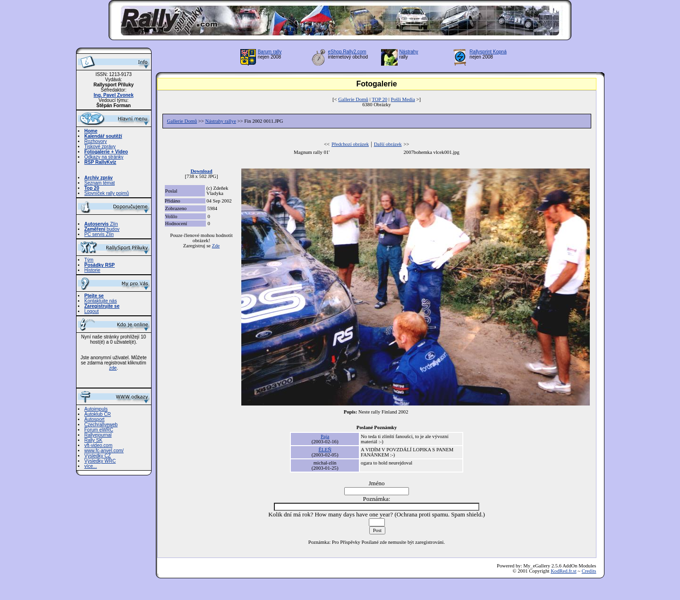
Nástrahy (408, 51)
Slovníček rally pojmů (107, 193)
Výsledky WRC (100, 461)
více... (91, 466)
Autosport (95, 419)
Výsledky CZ (98, 455)
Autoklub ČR (98, 414)
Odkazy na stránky (104, 157)
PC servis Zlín (99, 234)
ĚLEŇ (324, 449)
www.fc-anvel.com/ (104, 450)
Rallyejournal (98, 435)
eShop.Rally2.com (347, 51)
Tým (89, 259)
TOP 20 (379, 99)
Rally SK (93, 440)
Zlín (101, 224)
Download (201, 171)
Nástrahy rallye (220, 121)
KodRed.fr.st (563, 571)
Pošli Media (403, 99)
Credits (589, 571)
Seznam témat (100, 183)
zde (113, 368)
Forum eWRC (99, 429)
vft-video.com (98, 445)
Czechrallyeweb (101, 424)
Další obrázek (388, 144)
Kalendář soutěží (103, 136)
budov (102, 229)
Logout (92, 311)
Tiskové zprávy (100, 146)
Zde (216, 245)
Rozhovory (96, 141)
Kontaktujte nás (101, 301)
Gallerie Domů (353, 99)
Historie (93, 270)
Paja (325, 436)
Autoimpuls (96, 409)
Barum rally (270, 51)
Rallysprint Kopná (487, 51)
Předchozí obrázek (350, 144)
